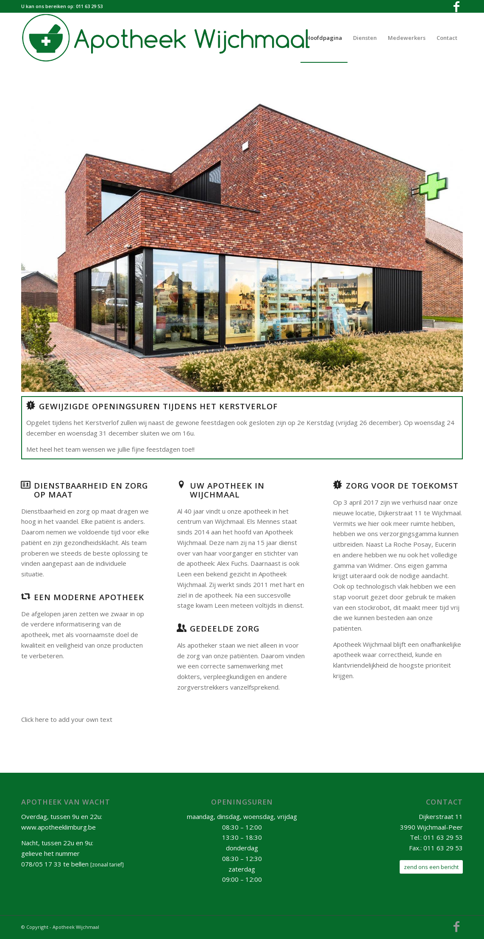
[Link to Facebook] (456, 6)
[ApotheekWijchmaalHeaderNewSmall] (172, 37)
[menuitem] (324, 37)
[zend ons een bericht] (431, 867)
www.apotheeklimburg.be (58, 827)
